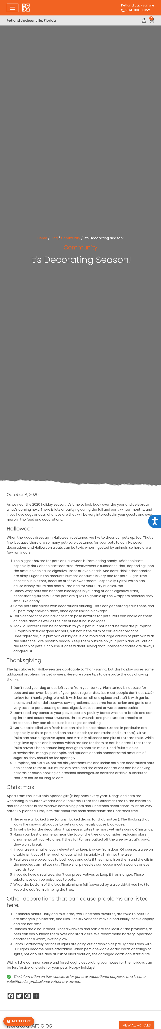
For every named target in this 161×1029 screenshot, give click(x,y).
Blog (54, 238)
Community (70, 238)
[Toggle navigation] (12, 8)
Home (42, 238)
